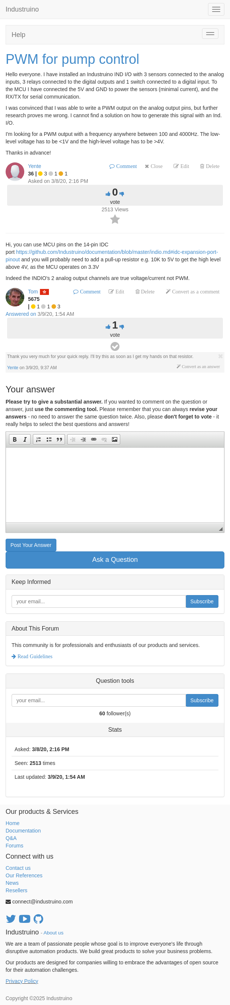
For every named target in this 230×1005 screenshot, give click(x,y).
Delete (212, 166)
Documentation (23, 831)
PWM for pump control (72, 59)
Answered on (21, 314)
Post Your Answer (31, 545)
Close (155, 166)
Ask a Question (115, 559)
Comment (126, 166)
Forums (14, 846)
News (12, 883)
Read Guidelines (34, 656)
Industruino (22, 9)
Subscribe (202, 601)
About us (53, 933)
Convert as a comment (195, 291)
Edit (184, 166)
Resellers (16, 890)
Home (12, 823)
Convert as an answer (200, 366)
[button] (14, 439)
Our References (24, 875)
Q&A (11, 838)
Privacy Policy (22, 981)
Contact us (18, 868)
